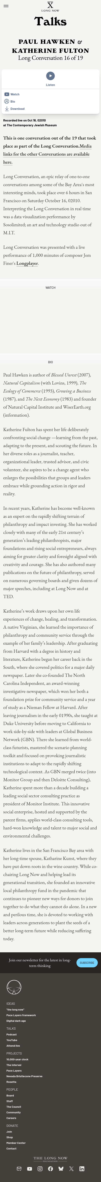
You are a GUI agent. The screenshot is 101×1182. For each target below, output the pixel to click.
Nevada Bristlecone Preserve (24, 1076)
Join (9, 1131)
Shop (9, 1137)
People (12, 1089)
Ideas (10, 1003)
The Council (13, 1106)
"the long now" (15, 1009)
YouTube (11, 1040)
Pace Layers (14, 1070)
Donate (12, 1125)
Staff (9, 1101)
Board (10, 1095)
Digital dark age (16, 1020)
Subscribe (87, 962)
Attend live (13, 1045)
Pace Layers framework (21, 1015)
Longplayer (27, 263)
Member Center (16, 1142)
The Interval (13, 1065)
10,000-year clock (17, 1059)
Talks (11, 1028)
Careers (11, 1118)
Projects (14, 1053)
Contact (11, 1148)
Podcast (11, 1034)
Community (13, 1112)
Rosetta (11, 1081)
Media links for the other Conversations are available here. (47, 154)
